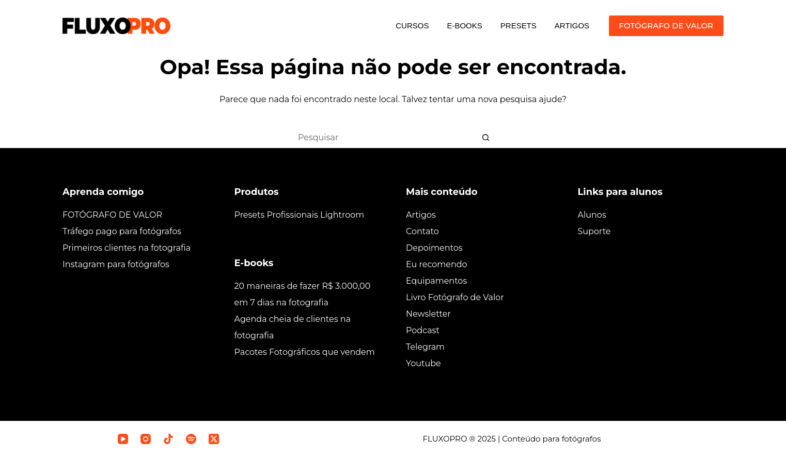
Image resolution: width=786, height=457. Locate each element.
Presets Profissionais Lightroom (299, 215)
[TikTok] (168, 439)
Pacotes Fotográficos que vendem (304, 352)
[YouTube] (123, 439)
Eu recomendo (436, 264)
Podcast (422, 330)
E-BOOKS (464, 25)
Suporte (594, 231)
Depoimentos (434, 248)
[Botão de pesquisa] (486, 137)
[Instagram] (145, 439)
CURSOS (412, 25)
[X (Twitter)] (214, 439)
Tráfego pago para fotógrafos (121, 231)
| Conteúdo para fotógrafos (548, 439)
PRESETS (518, 25)
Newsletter (428, 314)
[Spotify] (191, 439)
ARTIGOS (572, 25)
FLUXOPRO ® (450, 439)
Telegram (425, 347)
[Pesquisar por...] (383, 137)
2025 (487, 439)
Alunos (592, 215)
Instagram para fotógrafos (115, 264)
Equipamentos (436, 281)
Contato (422, 231)
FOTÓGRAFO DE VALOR (666, 25)
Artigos (421, 215)
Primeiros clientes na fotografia (126, 248)
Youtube (423, 363)
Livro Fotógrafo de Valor (455, 297)
